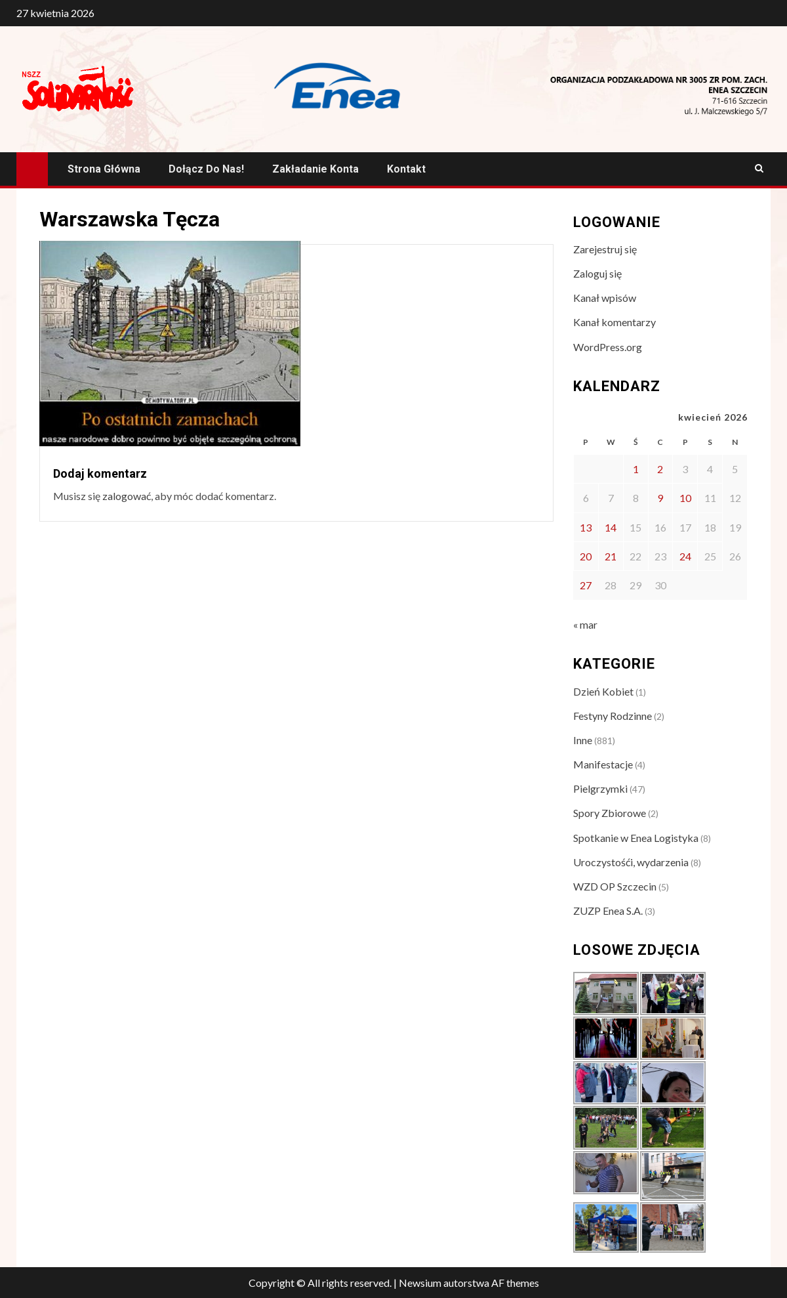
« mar (585, 624)
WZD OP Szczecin (614, 886)
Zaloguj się (597, 273)
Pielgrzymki (600, 788)
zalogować (126, 496)
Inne (582, 740)
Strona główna (104, 169)
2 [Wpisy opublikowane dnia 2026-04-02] (660, 469)
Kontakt (406, 169)
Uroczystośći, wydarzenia (631, 862)
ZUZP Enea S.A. (608, 910)
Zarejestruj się (605, 249)
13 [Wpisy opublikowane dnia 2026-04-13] (586, 527)
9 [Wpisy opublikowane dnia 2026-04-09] (660, 498)
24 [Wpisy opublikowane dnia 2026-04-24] (685, 556)
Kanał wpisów (604, 297)
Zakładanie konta (315, 169)
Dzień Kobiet (603, 691)
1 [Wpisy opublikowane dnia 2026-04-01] (636, 469)
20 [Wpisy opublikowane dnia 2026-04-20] (586, 556)
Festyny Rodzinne (612, 715)
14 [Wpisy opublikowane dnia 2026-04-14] (610, 527)
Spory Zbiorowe (609, 812)
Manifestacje (603, 764)
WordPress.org (607, 347)
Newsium (420, 1282)
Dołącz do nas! (206, 169)
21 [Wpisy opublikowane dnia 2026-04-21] (610, 556)
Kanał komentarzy (614, 322)
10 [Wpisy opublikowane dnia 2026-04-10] (685, 498)
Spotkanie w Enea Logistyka (635, 837)
